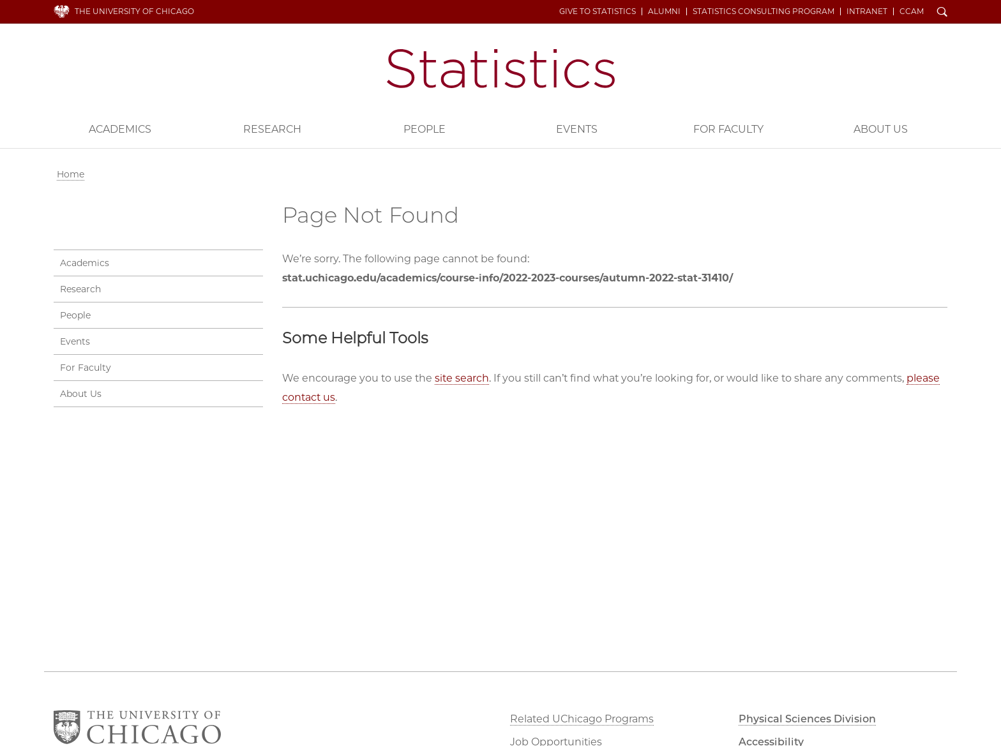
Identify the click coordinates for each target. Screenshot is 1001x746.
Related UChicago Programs (582, 719)
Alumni (664, 11)
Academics (120, 129)
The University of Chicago (134, 11)
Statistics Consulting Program (763, 11)
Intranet (867, 11)
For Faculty (728, 129)
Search (942, 13)
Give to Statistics (597, 11)
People (424, 129)
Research (272, 129)
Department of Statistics (501, 68)
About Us (881, 129)
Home (70, 174)
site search (462, 378)
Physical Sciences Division (807, 719)
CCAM (911, 11)
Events (577, 129)
